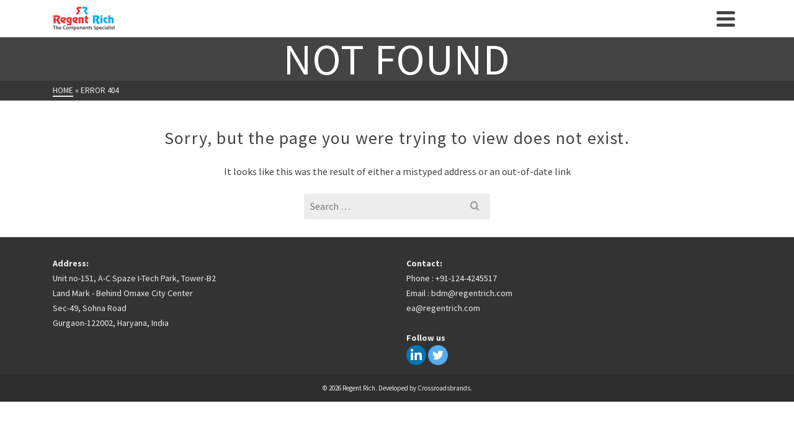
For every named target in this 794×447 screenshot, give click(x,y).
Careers (537, 31)
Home (204, 31)
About (246, 31)
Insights (367, 31)
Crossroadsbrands (443, 413)
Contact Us (599, 31)
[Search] (696, 31)
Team (492, 31)
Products (299, 30)
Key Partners (434, 31)
